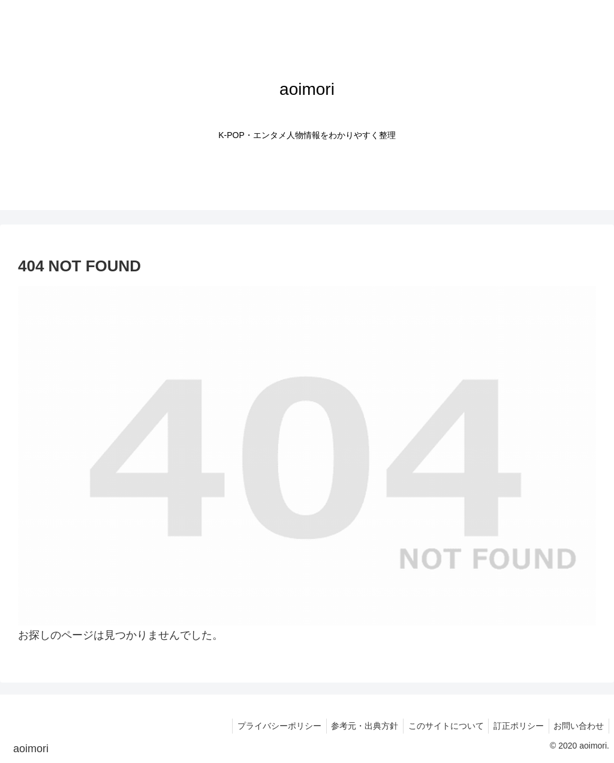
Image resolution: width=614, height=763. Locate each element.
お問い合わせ (577, 726)
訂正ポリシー (514, 726)
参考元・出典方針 (355, 726)
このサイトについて (439, 726)
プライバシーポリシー (267, 726)
